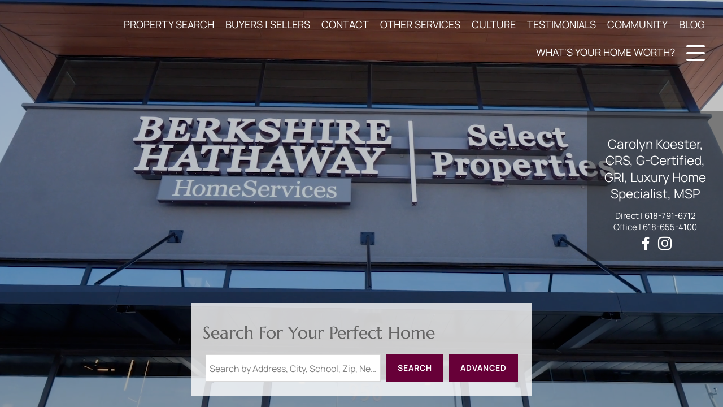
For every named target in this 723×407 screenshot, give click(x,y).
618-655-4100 (670, 227)
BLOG (692, 24)
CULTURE (494, 24)
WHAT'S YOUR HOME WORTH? (605, 52)
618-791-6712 (670, 216)
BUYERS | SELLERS (267, 24)
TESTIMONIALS (561, 24)
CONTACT (345, 24)
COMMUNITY (637, 24)
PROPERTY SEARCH (169, 24)
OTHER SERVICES (420, 24)
